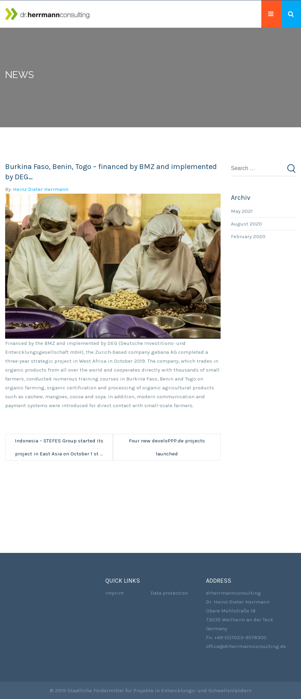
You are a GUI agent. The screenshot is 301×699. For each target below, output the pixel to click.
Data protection (169, 593)
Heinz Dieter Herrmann (40, 189)
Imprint (114, 593)
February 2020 (248, 236)
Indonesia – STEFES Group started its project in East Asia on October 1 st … (59, 447)
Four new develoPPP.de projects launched (167, 447)
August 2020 (246, 224)
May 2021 (242, 211)
